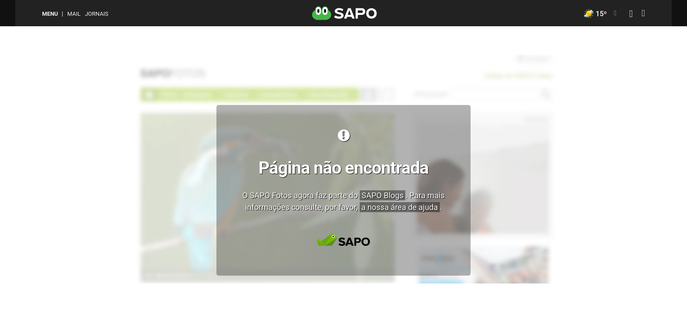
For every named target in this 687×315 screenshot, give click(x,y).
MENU (50, 14)
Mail (73, 14)
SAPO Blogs (382, 195)
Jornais (96, 14)
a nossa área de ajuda (399, 207)
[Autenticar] (631, 14)
